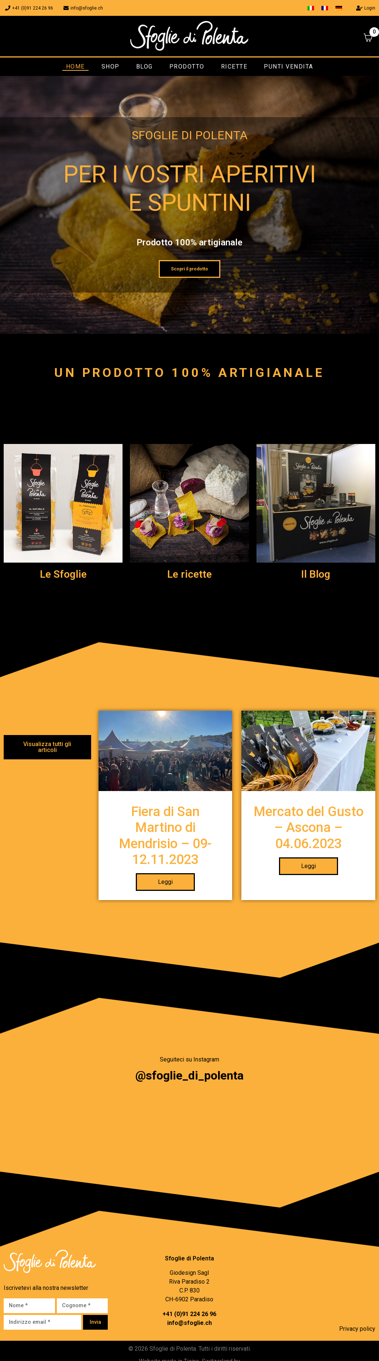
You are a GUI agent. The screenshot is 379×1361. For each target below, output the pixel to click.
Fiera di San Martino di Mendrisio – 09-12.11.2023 (165, 839)
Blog (144, 66)
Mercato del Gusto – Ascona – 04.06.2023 (309, 831)
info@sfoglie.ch (189, 1326)
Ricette (234, 66)
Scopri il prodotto (189, 269)
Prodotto (186, 66)
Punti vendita (288, 66)
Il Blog (315, 574)
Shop (110, 66)
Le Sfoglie (63, 574)
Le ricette (189, 574)
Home (75, 66)
